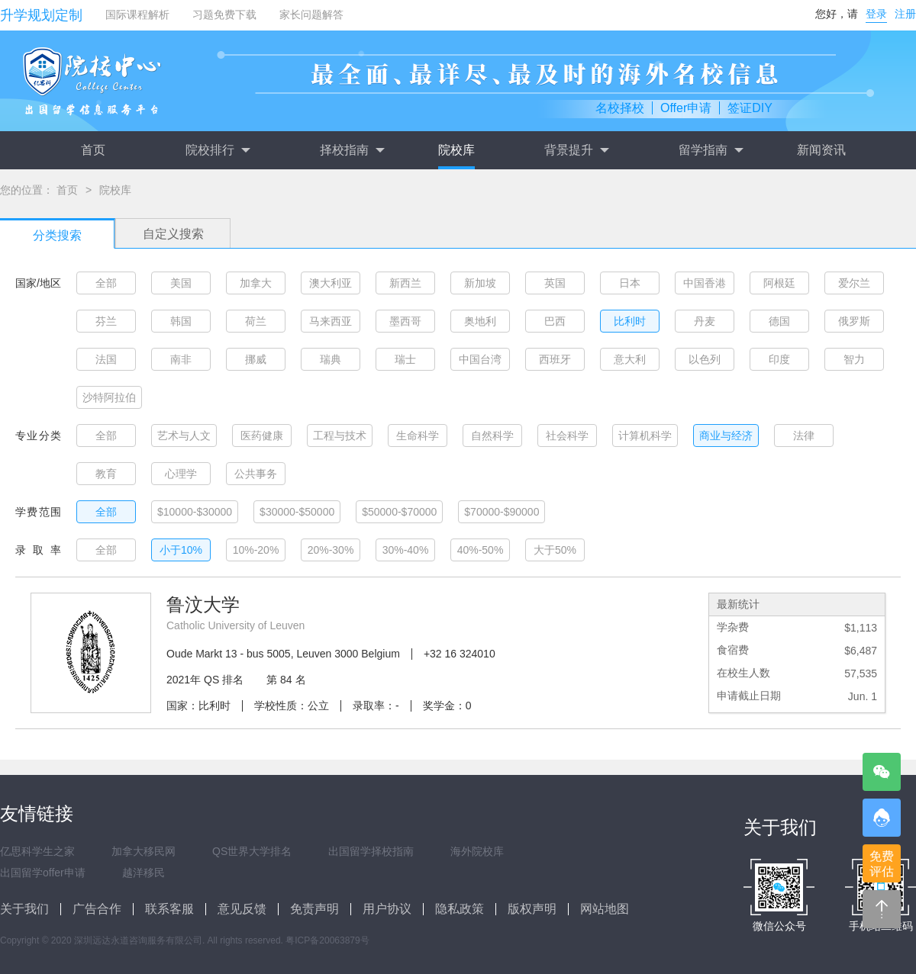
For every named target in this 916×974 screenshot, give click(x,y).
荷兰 (255, 321)
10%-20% (256, 550)
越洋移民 (143, 872)
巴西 (555, 321)
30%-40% (405, 550)
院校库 (456, 149)
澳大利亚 (330, 283)
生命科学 (417, 435)
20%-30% (331, 550)
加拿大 (256, 283)
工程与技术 (339, 435)
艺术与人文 (184, 435)
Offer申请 (685, 107)
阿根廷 (779, 283)
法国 (106, 359)
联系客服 (169, 909)
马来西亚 (330, 321)
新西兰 (405, 283)
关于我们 (24, 909)
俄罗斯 (854, 321)
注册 (905, 14)
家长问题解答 (311, 14)
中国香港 (704, 283)
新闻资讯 (821, 149)
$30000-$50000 (297, 512)
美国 (181, 283)
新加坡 (480, 283)
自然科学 (492, 435)
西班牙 (555, 359)
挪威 (255, 359)
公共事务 (255, 474)
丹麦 (704, 321)
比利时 (630, 321)
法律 (803, 435)
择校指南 (352, 150)
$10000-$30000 (194, 512)
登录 (876, 14)
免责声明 (314, 909)
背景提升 (576, 150)
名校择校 (619, 107)
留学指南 (711, 150)
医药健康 (261, 435)
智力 (854, 359)
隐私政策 (459, 909)
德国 (779, 321)
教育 (106, 474)
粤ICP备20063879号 (327, 940)
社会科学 (567, 435)
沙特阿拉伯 (109, 397)
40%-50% (480, 550)
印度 (779, 359)
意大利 (630, 359)
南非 (181, 359)
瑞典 (330, 359)
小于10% (181, 550)
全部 (106, 283)
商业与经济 (726, 435)
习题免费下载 (224, 14)
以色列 (705, 359)
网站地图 (604, 909)
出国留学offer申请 (42, 872)
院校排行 (217, 150)
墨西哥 (405, 321)
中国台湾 (480, 359)
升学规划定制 (41, 15)
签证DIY (749, 107)
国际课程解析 (137, 14)
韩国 (181, 321)
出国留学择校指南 (371, 851)
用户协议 (387, 909)
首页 (93, 149)
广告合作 (97, 909)
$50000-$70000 (399, 512)
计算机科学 (645, 435)
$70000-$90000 (501, 512)
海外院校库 (477, 851)
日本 (629, 283)
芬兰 (106, 321)
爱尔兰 (854, 283)
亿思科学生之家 (37, 851)
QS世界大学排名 (252, 851)
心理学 (181, 474)
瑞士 (405, 359)
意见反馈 (242, 909)
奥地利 (480, 321)
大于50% (555, 550)
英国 (555, 283)
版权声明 (532, 909)
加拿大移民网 (143, 851)
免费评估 (881, 864)
